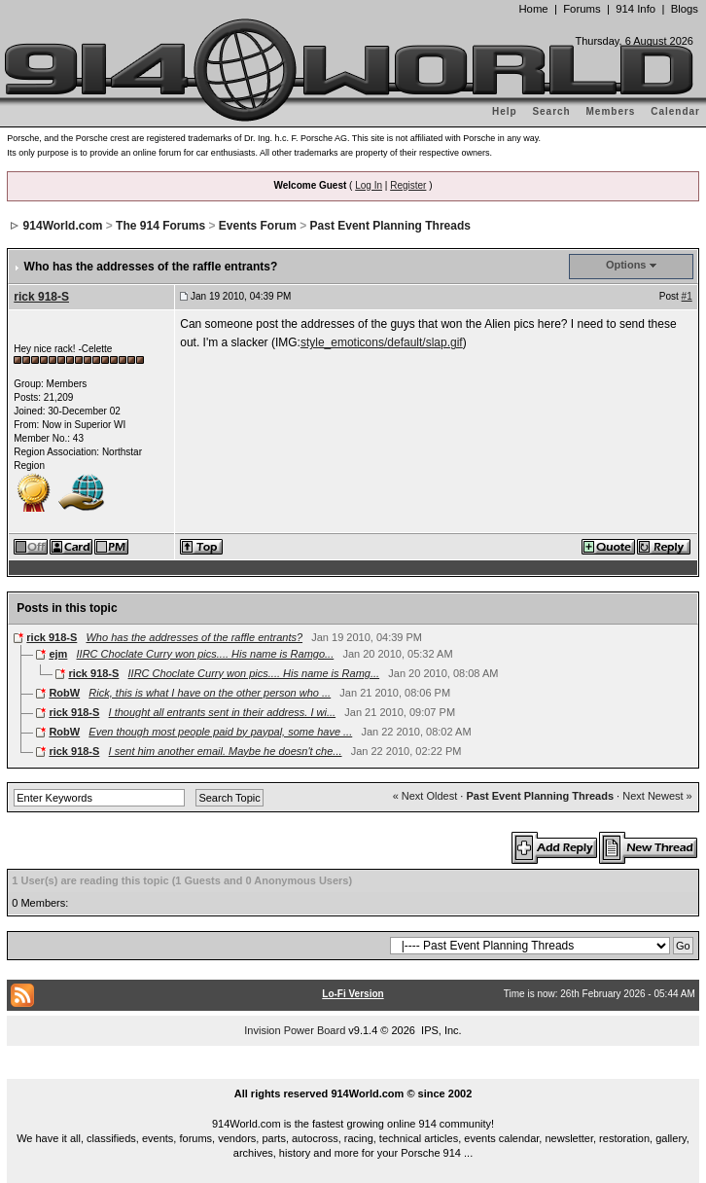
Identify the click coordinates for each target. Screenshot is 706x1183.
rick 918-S (41, 297)
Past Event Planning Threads (390, 226)
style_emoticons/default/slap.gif (381, 342)
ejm (58, 654)
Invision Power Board (294, 1030)
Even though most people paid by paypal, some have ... (220, 731)
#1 (687, 296)
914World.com (63, 226)
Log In (368, 185)
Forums (581, 9)
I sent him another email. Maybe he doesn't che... (225, 751)
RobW (64, 693)
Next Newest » (657, 796)
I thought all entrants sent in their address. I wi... (222, 712)
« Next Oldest (425, 796)
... (353, 1072)
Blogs (684, 9)
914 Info (635, 9)
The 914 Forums (160, 226)
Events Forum (258, 226)
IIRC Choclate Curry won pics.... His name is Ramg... (254, 673)
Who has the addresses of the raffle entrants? (194, 637)
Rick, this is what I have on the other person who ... (209, 693)
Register (408, 185)
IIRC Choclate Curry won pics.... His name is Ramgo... (206, 654)
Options (626, 264)
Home (532, 9)
